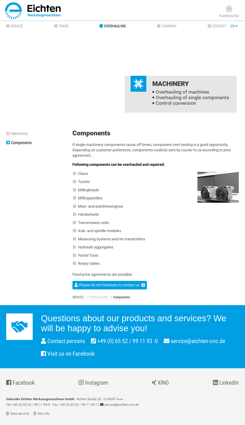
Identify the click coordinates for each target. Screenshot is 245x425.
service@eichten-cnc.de (194, 341)
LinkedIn (226, 382)
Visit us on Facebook (68, 353)
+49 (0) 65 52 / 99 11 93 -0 (124, 341)
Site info (43, 413)
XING (160, 382)
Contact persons (63, 341)
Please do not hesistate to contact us (109, 285)
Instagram (93, 382)
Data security (19, 413)
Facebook (20, 382)
